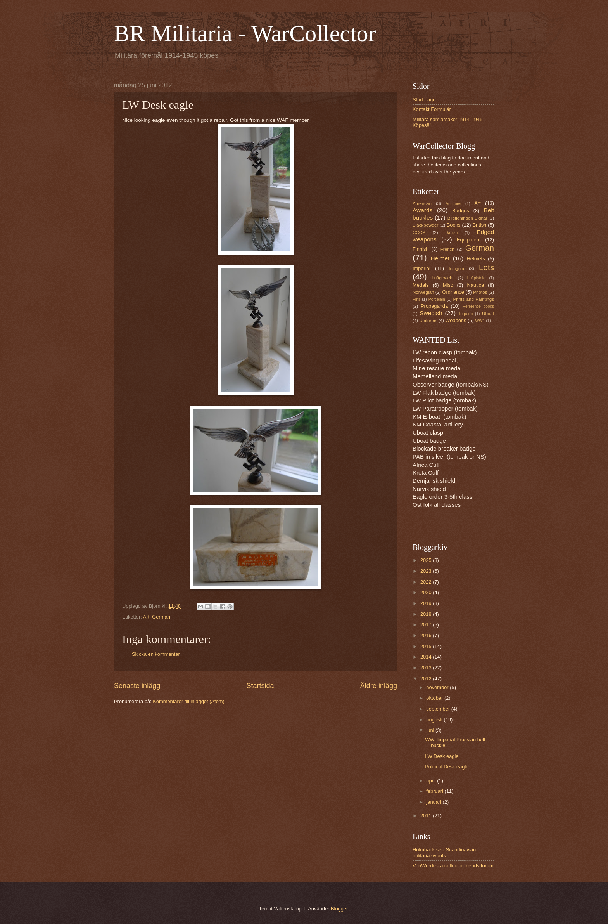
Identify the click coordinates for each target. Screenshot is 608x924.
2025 (426, 560)
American (422, 203)
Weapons (455, 320)
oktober (435, 698)
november (438, 687)
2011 (426, 815)
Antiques (453, 203)
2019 (426, 603)
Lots (486, 267)
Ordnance (453, 292)
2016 (426, 635)
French (447, 249)
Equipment (469, 240)
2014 (426, 657)
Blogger (339, 909)
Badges (460, 210)
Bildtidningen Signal (467, 218)
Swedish (431, 313)
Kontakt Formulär (432, 109)
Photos (480, 292)
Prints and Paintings (473, 299)
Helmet (439, 258)
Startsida (260, 686)
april (431, 781)
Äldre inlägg (378, 686)
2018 (426, 614)
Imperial (421, 268)
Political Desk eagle (446, 767)
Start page (424, 99)
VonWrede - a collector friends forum (453, 866)
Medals (421, 285)
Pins (416, 299)
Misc (448, 285)
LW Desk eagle (441, 756)
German (161, 617)
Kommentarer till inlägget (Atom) (189, 701)
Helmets (475, 259)
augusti (435, 720)
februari (435, 791)
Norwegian (423, 292)
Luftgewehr (443, 278)
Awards (422, 210)
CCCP (419, 232)
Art (146, 617)
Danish (451, 233)
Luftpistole (476, 278)
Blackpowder (425, 225)
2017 (426, 625)
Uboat (488, 313)
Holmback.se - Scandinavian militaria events (444, 852)
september (438, 709)
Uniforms (428, 320)
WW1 (480, 321)
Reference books (478, 306)
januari (434, 802)
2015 (426, 646)
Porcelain (436, 299)
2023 (426, 571)
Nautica (475, 285)
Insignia (456, 268)
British (480, 225)
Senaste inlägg (137, 686)
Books (454, 225)
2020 (426, 592)
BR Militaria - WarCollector (245, 33)
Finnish (421, 249)
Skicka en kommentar (156, 654)
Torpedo (465, 314)
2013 (426, 668)
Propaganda (434, 306)
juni (430, 730)
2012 (426, 678)
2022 (426, 582)
